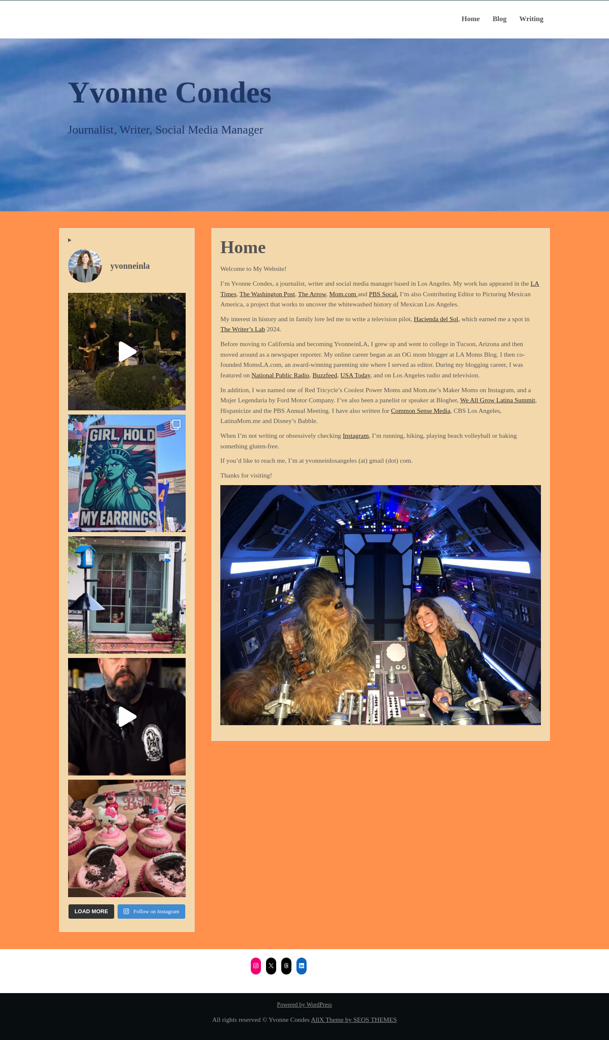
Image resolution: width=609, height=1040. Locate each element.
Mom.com (343, 294)
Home (470, 19)
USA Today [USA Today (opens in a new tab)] (355, 375)
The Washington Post (267, 294)
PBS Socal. (383, 294)
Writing (531, 19)
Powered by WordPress (304, 1005)
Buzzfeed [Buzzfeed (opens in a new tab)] (325, 375)
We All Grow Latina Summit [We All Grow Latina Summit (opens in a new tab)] (497, 400)
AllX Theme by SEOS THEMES (354, 1019)
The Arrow (312, 294)
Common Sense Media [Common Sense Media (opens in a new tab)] (420, 410)
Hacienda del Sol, (437, 318)
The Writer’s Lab (242, 329)
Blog (500, 19)
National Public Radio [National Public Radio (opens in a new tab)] (281, 375)
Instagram (356, 435)
